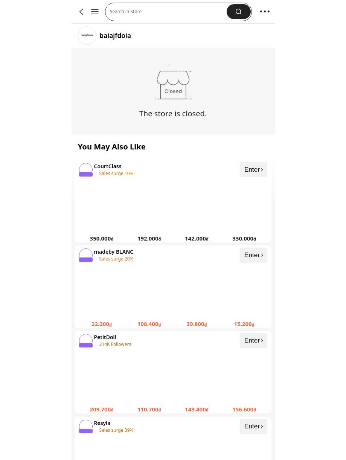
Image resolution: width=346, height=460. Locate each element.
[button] (238, 11)
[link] (87, 35)
